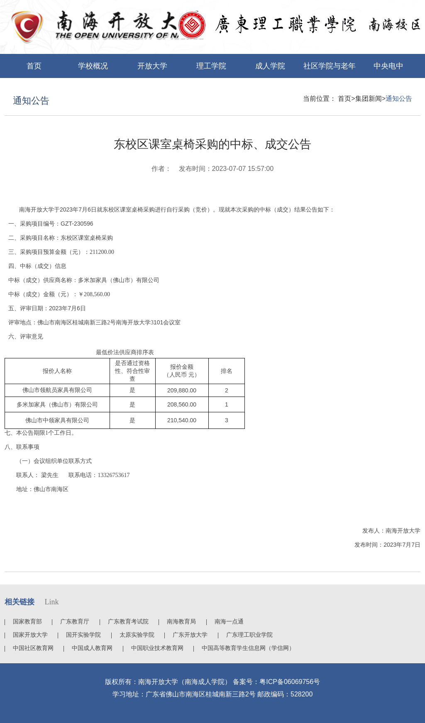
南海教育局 (181, 621)
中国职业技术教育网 (157, 648)
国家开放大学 (30, 634)
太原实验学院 (137, 634)
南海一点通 (229, 621)
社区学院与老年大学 (329, 70)
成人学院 (270, 66)
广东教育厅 (74, 621)
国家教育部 (27, 621)
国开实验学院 (83, 634)
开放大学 (152, 66)
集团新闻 (368, 98)
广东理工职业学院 (249, 634)
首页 (34, 66)
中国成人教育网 (92, 648)
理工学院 (211, 66)
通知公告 (399, 98)
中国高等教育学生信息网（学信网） (248, 648)
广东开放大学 (190, 634)
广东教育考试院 (128, 621)
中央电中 (388, 66)
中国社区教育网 (33, 648)
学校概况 (93, 66)
